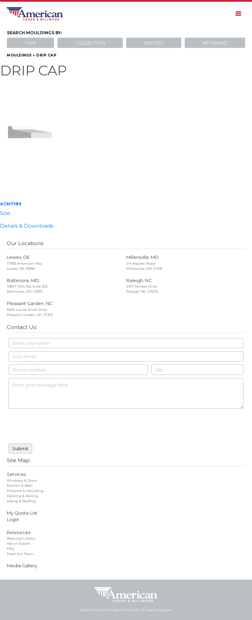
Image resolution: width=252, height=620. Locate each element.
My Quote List (22, 513)
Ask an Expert (18, 543)
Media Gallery (22, 565)
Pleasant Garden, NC (30, 303)
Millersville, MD (142, 257)
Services (16, 474)
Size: (5, 213)
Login (13, 519)
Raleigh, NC (139, 280)
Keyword (215, 43)
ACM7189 (11, 203)
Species (153, 43)
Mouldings (19, 55)
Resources (18, 532)
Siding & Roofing (21, 501)
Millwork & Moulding (25, 491)
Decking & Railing (22, 496)
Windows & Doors (22, 480)
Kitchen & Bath (20, 485)
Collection (90, 43)
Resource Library (21, 538)
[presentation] (60, 427)
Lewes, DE (18, 257)
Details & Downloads (26, 226)
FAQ (10, 548)
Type (30, 43)
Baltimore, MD (23, 280)
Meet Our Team (20, 554)
